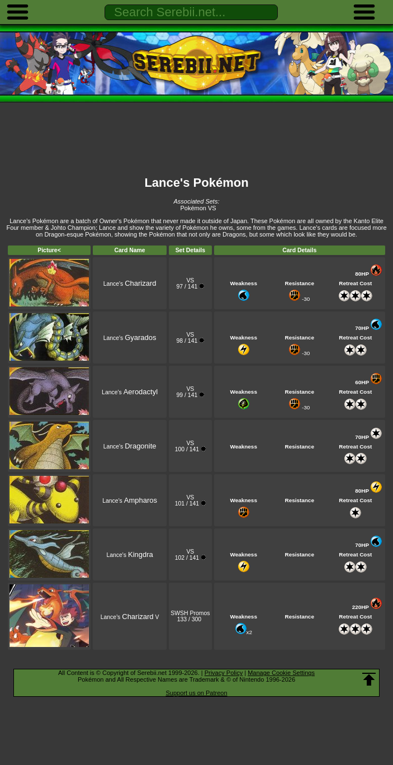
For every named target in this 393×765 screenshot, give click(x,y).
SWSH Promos (190, 613)
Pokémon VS (198, 208)
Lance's (130, 284)
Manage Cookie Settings (281, 672)
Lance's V (130, 617)
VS (190, 280)
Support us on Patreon (196, 693)
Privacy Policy (224, 672)
